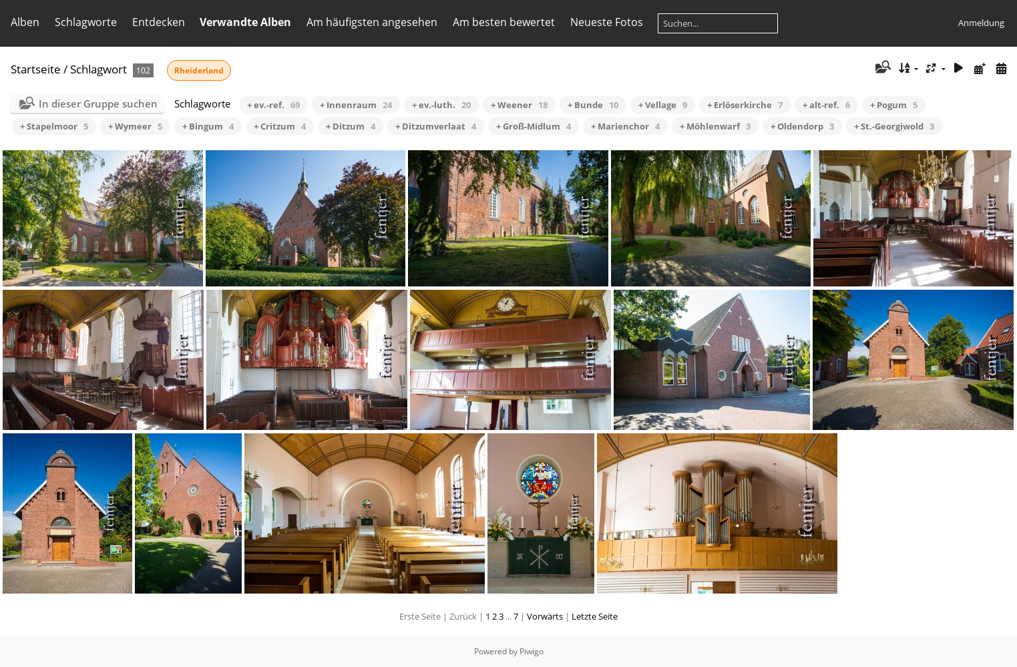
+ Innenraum (356, 105)
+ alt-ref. (826, 105)
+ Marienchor (625, 126)
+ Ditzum (350, 126)
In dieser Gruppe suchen (98, 103)
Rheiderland (199, 70)
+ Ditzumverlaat (435, 126)
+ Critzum (280, 126)
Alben (25, 22)
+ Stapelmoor (54, 126)
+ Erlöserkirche (745, 105)
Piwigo (532, 651)
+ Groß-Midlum (533, 126)
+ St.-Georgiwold (894, 126)
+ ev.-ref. (273, 105)
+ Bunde (593, 105)
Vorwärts (545, 616)
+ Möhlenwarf (715, 126)
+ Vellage (662, 105)
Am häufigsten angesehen (372, 22)
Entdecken (158, 22)
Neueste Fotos (606, 22)
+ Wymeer (135, 126)
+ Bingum (208, 126)
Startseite (36, 69)
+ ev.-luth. (441, 105)
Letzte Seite (595, 616)
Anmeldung (981, 23)
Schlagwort (98, 69)
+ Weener (519, 105)
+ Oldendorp (802, 126)
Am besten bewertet (504, 22)
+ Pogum (894, 105)
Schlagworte (86, 22)
